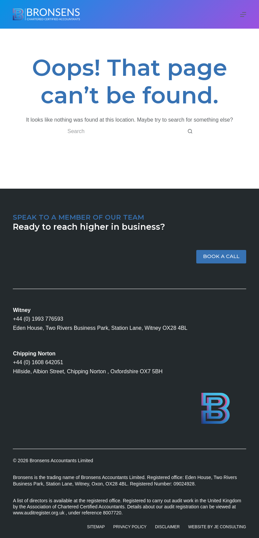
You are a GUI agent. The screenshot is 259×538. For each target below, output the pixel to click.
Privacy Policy (130, 527)
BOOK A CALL (221, 256)
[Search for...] (122, 131)
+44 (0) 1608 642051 (38, 362)
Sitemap (96, 527)
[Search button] (190, 131)
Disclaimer (167, 527)
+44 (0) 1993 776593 (38, 319)
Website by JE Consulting (217, 527)
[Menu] (243, 14)
